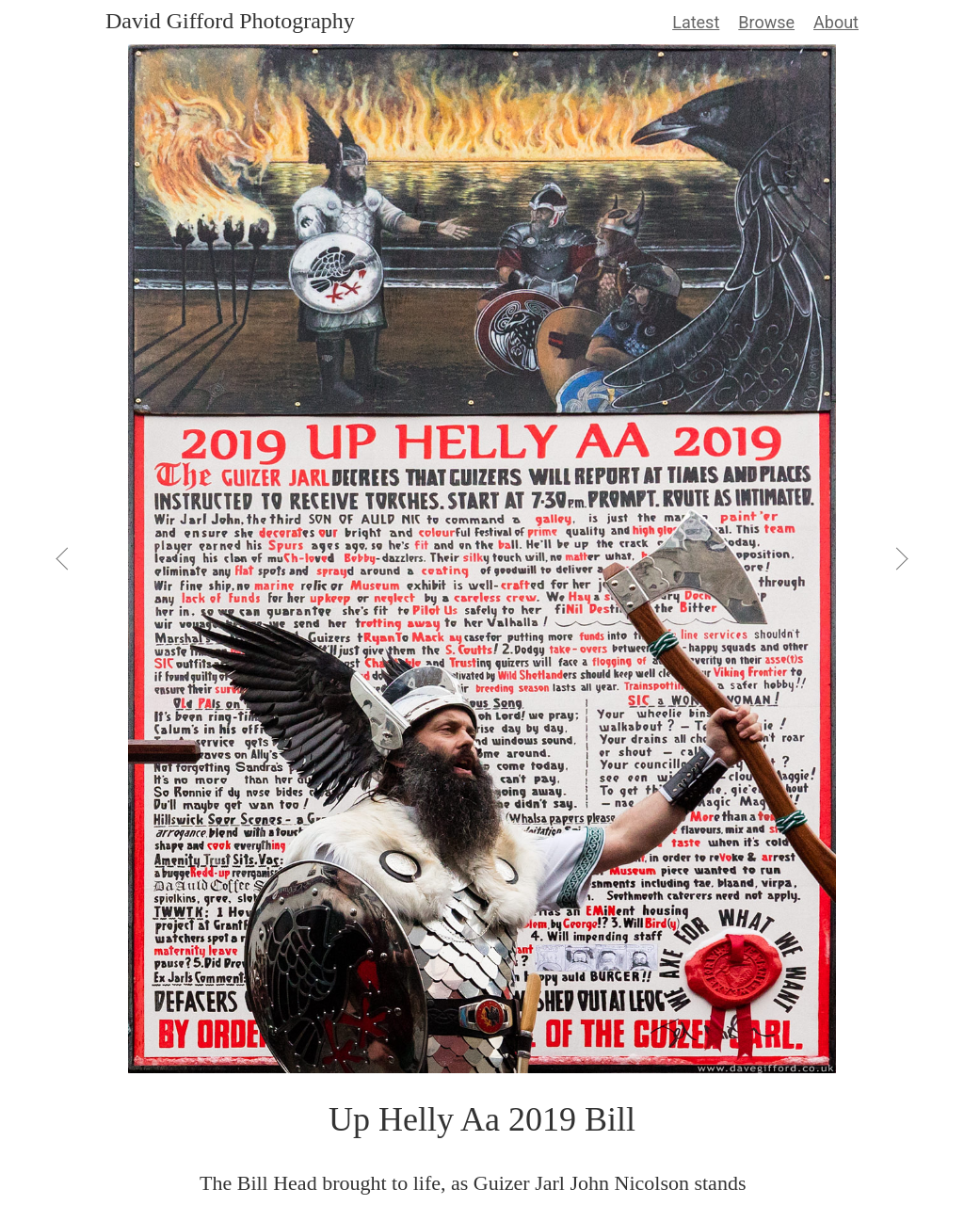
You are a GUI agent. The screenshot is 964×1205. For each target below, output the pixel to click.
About (836, 22)
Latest (695, 22)
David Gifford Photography (230, 20)
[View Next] (900, 558)
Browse (766, 22)
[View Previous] (64, 558)
